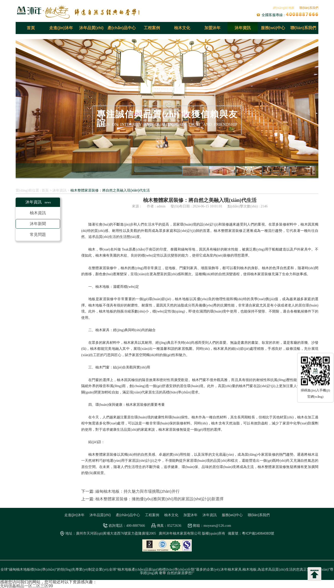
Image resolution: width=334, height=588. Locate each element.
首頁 (31, 28)
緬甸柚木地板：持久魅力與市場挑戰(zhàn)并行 (137, 491)
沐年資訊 (243, 28)
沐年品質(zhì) (91, 28)
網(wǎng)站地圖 (283, 8)
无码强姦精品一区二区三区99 (26, 586)
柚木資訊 (38, 213)
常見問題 (38, 234)
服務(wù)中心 (273, 28)
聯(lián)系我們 (308, 8)
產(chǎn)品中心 (121, 28)
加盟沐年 (212, 28)
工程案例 (152, 28)
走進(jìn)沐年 (61, 28)
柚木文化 (182, 28)
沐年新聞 (38, 224)
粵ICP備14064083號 (258, 533)
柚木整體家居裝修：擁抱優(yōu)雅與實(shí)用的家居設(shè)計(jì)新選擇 (159, 499)
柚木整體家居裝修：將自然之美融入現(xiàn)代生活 (110, 190)
